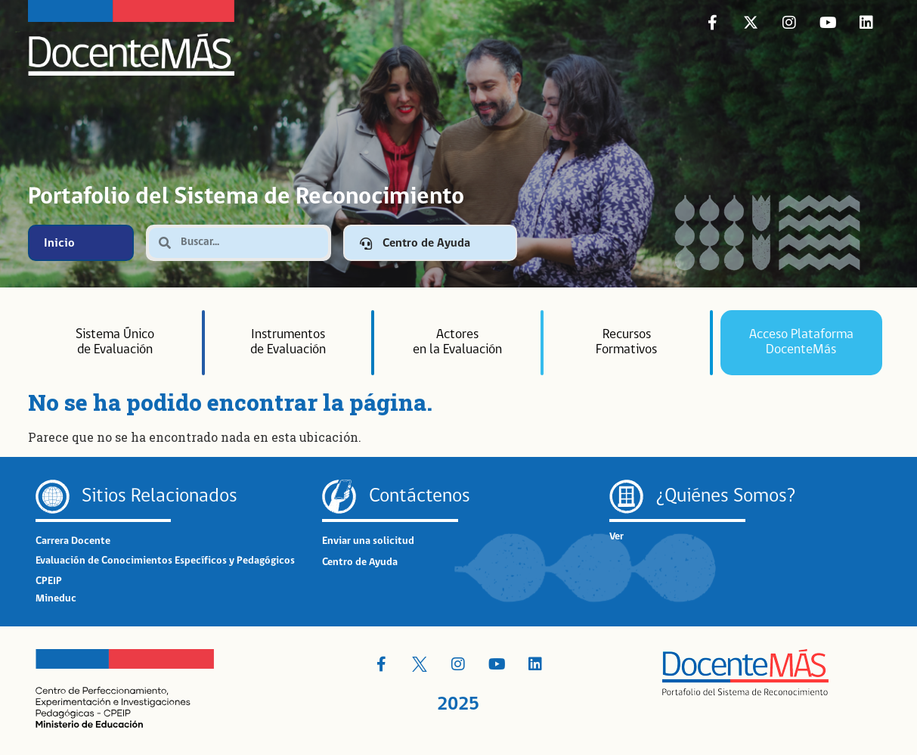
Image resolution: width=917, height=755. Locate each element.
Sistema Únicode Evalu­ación (115, 342)
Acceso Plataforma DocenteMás (801, 342)
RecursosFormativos (626, 342)
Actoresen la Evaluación (457, 342)
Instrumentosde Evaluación (288, 342)
